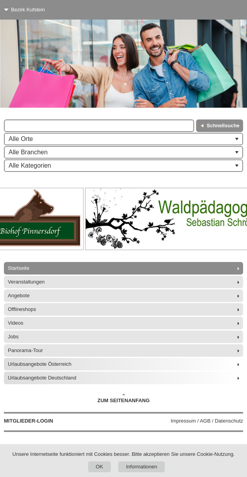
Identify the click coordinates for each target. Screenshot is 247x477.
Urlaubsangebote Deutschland (42, 378)
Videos (15, 323)
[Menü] (226, 10)
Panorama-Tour (25, 350)
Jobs (13, 337)
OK (99, 467)
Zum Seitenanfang (123, 398)
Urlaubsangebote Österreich (40, 364)
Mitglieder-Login (28, 421)
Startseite (18, 268)
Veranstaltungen (26, 282)
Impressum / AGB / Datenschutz (207, 421)
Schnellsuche (223, 125)
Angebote (19, 295)
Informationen (141, 467)
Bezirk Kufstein (28, 10)
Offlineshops (22, 309)
